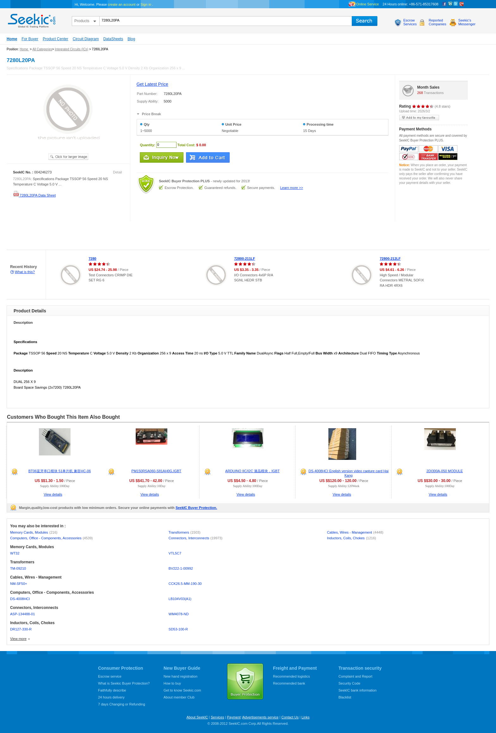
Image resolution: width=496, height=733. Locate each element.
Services (217, 717)
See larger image (68, 156)
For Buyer (30, 39)
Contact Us (289, 717)
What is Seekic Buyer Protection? (124, 683)
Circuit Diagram (86, 39)
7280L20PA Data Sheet (34, 195)
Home (12, 39)
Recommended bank (289, 683)
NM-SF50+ (18, 584)
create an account (121, 4)
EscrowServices (410, 22)
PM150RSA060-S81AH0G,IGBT (156, 471)
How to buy (172, 683)
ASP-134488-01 (22, 614)
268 (420, 93)
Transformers (185, 532)
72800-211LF (244, 258)
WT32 (14, 553)
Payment (233, 717)
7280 (92, 258)
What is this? (25, 272)
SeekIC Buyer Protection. (196, 508)
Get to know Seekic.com (182, 690)
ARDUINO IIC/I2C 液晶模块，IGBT (252, 471)
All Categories (42, 49)
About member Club (179, 697)
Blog (131, 39)
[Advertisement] (115, 236)
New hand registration (180, 676)
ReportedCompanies (437, 22)
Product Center (55, 39)
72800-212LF (390, 258)
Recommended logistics (291, 676)
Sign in (145, 4)
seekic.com (31, 19)
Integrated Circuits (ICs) (71, 49)
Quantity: (147, 145)
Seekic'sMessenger (466, 22)
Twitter (456, 4)
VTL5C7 (175, 553)
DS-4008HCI (20, 599)
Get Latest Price (152, 84)
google (461, 4)
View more (18, 639)
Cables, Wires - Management (355, 532)
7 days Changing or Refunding (121, 704)
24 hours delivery (111, 697)
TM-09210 (18, 568)
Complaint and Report (355, 676)
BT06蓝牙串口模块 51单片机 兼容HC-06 (59, 471)
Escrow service (109, 676)
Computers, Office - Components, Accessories (51, 538)
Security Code (349, 683)
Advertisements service (261, 717)
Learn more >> (291, 188)
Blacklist (344, 697)
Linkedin (450, 4)
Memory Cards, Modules (34, 532)
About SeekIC (197, 717)
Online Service (367, 4)
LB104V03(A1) (180, 599)
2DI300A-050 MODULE (444, 471)
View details (53, 494)
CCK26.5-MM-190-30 (185, 584)
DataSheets (113, 39)
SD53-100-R (178, 629)
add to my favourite (419, 117)
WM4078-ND (179, 614)
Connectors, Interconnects (195, 538)
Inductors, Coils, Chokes (351, 538)
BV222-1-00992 (181, 568)
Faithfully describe (112, 690)
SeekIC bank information (357, 690)
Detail (117, 172)
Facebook (444, 4)
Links (305, 717)
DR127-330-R (21, 629)
